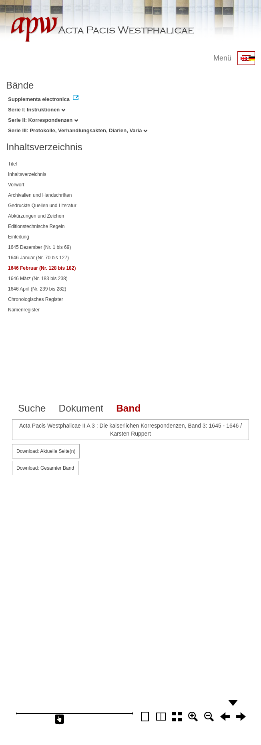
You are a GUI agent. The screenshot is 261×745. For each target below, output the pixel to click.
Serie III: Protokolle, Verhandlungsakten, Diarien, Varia (77, 130)
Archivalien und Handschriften (40, 195)
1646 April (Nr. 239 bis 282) (37, 289)
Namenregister (24, 310)
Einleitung (18, 237)
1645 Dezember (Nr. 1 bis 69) (39, 247)
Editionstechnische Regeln (36, 226)
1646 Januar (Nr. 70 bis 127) (38, 257)
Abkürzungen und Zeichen (36, 216)
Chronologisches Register (35, 299)
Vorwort (16, 185)
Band (128, 408)
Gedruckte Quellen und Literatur (42, 205)
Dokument (80, 408)
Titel (12, 164)
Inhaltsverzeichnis (27, 174)
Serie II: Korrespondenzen (43, 120)
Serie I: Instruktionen (36, 110)
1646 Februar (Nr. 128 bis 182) (42, 268)
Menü (222, 58)
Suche (32, 408)
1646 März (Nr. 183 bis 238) (38, 278)
